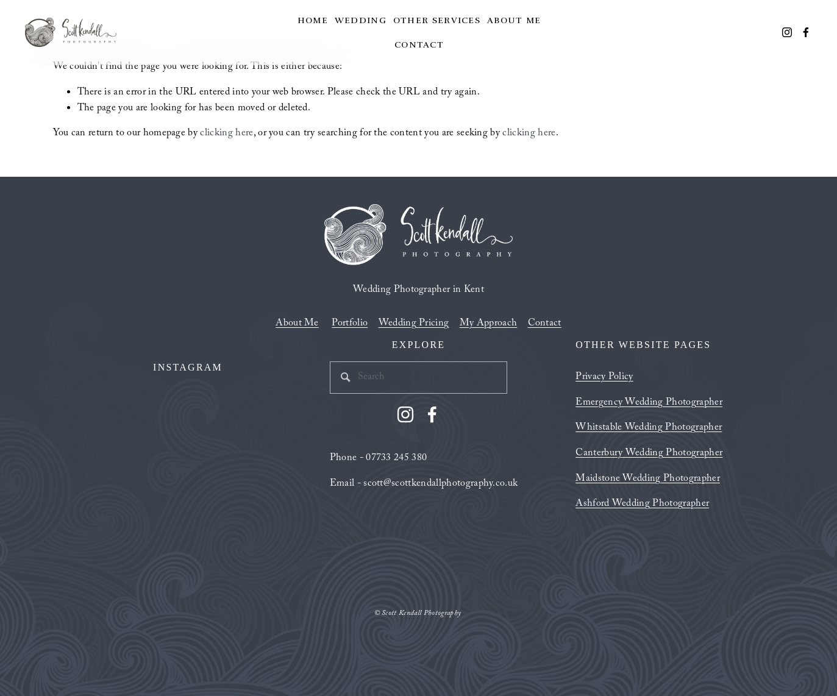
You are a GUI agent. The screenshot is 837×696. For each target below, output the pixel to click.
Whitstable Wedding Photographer (648, 428)
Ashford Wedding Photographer (642, 505)
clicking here (226, 134)
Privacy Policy (604, 378)
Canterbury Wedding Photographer (648, 454)
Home (312, 20)
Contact (419, 44)
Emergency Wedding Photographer (648, 403)
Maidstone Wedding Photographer (647, 480)
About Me (514, 20)
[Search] (419, 377)
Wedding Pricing (414, 324)
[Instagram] (787, 32)
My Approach (489, 324)
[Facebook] (806, 32)
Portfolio (350, 324)
